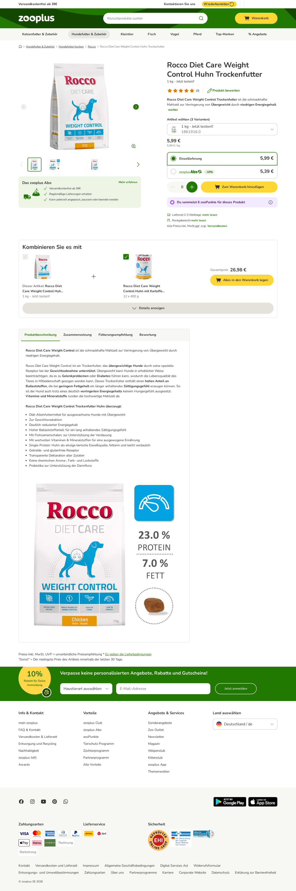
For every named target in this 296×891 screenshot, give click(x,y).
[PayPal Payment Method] (75, 834)
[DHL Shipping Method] (88, 834)
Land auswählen (227, 713)
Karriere (167, 872)
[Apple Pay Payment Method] (24, 843)
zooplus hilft (27, 757)
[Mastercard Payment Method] (37, 834)
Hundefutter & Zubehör (89, 34)
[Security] (158, 841)
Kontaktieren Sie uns (179, 4)
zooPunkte (91, 737)
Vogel (174, 34)
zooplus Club (92, 723)
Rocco (92, 46)
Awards (24, 764)
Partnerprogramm (96, 757)
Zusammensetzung (77, 335)
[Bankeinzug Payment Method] (28, 852)
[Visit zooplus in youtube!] (43, 801)
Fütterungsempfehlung (116, 335)
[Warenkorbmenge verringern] (172, 187)
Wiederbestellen (219, 4)
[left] (23, 107)
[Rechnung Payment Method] (66, 842)
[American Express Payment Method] (50, 834)
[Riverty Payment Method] (50, 843)
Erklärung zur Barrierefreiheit (255, 872)
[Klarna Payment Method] (37, 843)
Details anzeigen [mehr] (148, 308)
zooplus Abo (92, 730)
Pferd (197, 34)
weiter (173, 110)
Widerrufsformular (207, 865)
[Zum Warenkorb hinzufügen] (239, 187)
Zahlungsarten (94, 872)
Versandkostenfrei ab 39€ (37, 4)
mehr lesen (209, 215)
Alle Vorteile (92, 764)
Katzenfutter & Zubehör (39, 34)
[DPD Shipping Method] (101, 834)
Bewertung (147, 335)
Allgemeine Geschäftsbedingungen (130, 865)
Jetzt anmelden (236, 688)
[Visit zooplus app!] (229, 805)
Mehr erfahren (128, 182)
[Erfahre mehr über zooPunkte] (270, 202)
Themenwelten (159, 771)
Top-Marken (225, 34)
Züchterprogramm (96, 750)
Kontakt (24, 865)
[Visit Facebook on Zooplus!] (21, 801)
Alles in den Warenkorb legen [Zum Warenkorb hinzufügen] (245, 280)
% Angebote (257, 34)
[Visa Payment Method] (24, 834)
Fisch (152, 34)
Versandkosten (217, 226)
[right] (136, 107)
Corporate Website (192, 872)
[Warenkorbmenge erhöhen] (191, 187)
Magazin (154, 744)
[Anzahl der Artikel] (182, 187)
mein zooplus (28, 723)
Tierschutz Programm (98, 744)
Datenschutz (220, 872)
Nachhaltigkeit (28, 750)
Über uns (117, 872)
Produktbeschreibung (40, 335)
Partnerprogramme (143, 872)
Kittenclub (155, 757)
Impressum (91, 865)
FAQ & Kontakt (29, 730)
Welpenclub (156, 750)
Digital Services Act (174, 865)
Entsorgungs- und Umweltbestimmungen (48, 872)
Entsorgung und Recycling (37, 744)
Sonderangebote (160, 723)
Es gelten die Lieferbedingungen (128, 654)
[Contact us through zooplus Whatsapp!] (65, 801)
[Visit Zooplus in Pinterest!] (54, 801)
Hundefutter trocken (71, 46)
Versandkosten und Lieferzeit (56, 865)
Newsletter (156, 737)
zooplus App (157, 764)
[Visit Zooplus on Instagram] (32, 801)
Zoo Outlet (156, 730)
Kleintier (127, 34)
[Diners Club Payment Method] (62, 834)
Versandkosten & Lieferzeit (37, 737)
